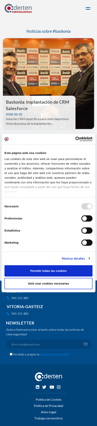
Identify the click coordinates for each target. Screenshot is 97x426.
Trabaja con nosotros (48, 418)
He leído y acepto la (41, 354)
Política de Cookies (49, 399)
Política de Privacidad (48, 405)
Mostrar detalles (73, 258)
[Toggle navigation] (88, 8)
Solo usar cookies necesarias (48, 283)
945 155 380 (19, 298)
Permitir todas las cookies (48, 270)
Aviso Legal (48, 412)
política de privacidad (54, 354)
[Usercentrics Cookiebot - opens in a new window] (75, 139)
